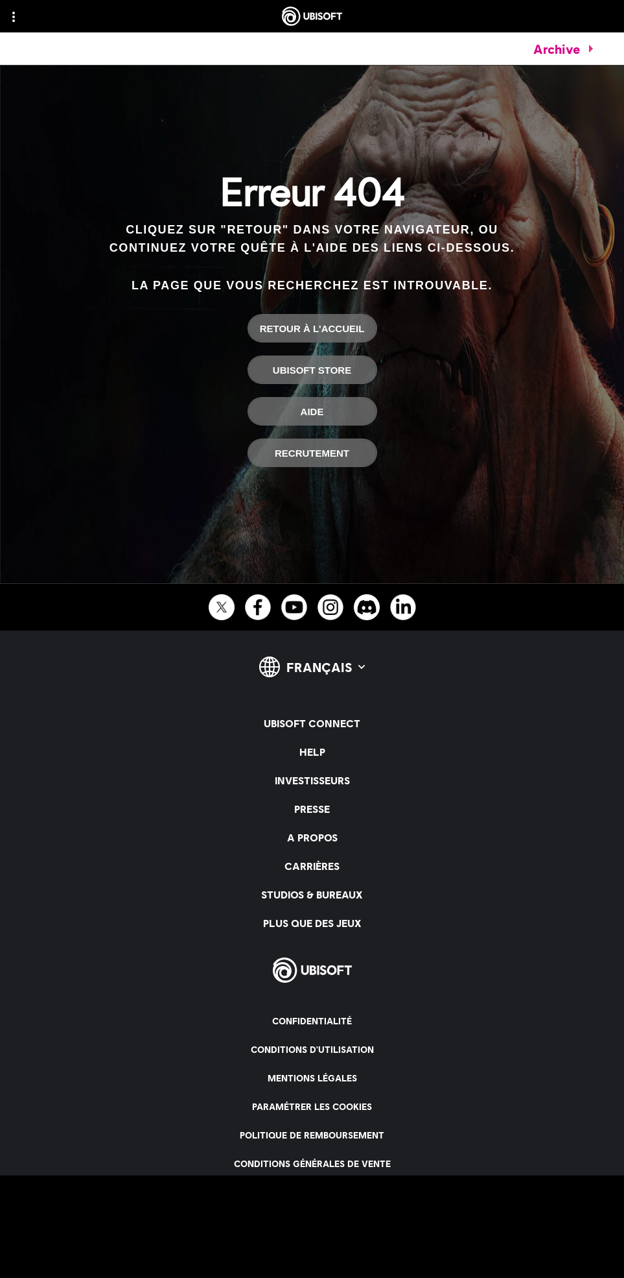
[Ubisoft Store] (312, 370)
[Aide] (312, 411)
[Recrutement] (312, 453)
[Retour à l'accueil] (312, 328)
